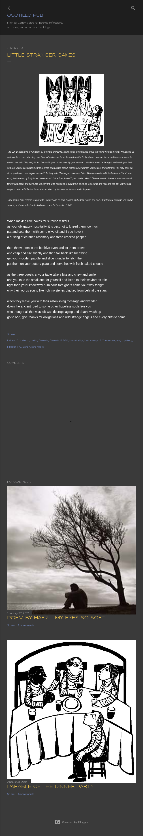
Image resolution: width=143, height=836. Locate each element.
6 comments (26, 794)
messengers (112, 340)
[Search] (133, 7)
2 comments (26, 625)
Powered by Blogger (71, 822)
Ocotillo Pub (25, 15)
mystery (127, 340)
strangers (38, 346)
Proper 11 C (14, 346)
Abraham (23, 340)
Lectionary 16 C (94, 340)
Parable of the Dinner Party (50, 787)
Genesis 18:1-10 (58, 340)
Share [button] (11, 334)
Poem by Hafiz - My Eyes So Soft (56, 618)
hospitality (76, 340)
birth (34, 340)
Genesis (43, 340)
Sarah (26, 346)
